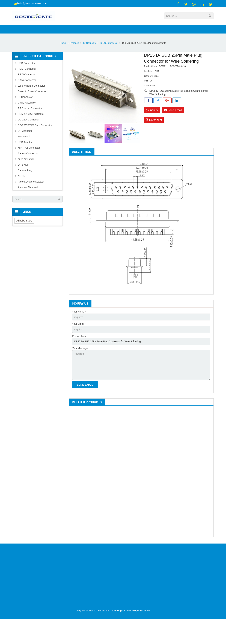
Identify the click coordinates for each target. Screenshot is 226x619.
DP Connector (25, 130)
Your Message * (80, 348)
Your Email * (79, 323)
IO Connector (89, 43)
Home (63, 43)
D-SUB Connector (109, 43)
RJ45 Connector (27, 74)
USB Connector (26, 63)
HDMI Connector (27, 68)
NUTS (21, 176)
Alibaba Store (24, 220)
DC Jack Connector (28, 119)
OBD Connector (26, 159)
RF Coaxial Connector (30, 108)
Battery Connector (28, 153)
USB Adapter (25, 142)
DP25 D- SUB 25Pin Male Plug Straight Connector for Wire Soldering (178, 91)
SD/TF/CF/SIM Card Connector (35, 125)
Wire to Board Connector (31, 85)
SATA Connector (27, 80)
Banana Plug (25, 170)
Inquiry (152, 110)
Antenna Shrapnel (28, 187)
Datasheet (154, 120)
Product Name (80, 336)
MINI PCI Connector (29, 147)
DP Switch (23, 164)
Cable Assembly (26, 102)
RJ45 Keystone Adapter (31, 181)
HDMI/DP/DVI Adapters (31, 114)
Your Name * (79, 311)
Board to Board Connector (32, 91)
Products (74, 43)
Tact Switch (24, 136)
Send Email (173, 110)
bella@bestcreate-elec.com (32, 3)
